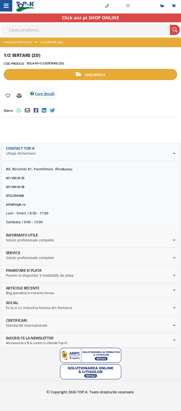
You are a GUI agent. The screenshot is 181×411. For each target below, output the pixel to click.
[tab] (90, 152)
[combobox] (90, 30)
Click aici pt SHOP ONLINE (90, 18)
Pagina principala (18, 42)
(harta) (67, 169)
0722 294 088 (15, 195)
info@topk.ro (16, 204)
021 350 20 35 (15, 178)
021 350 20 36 (15, 187)
